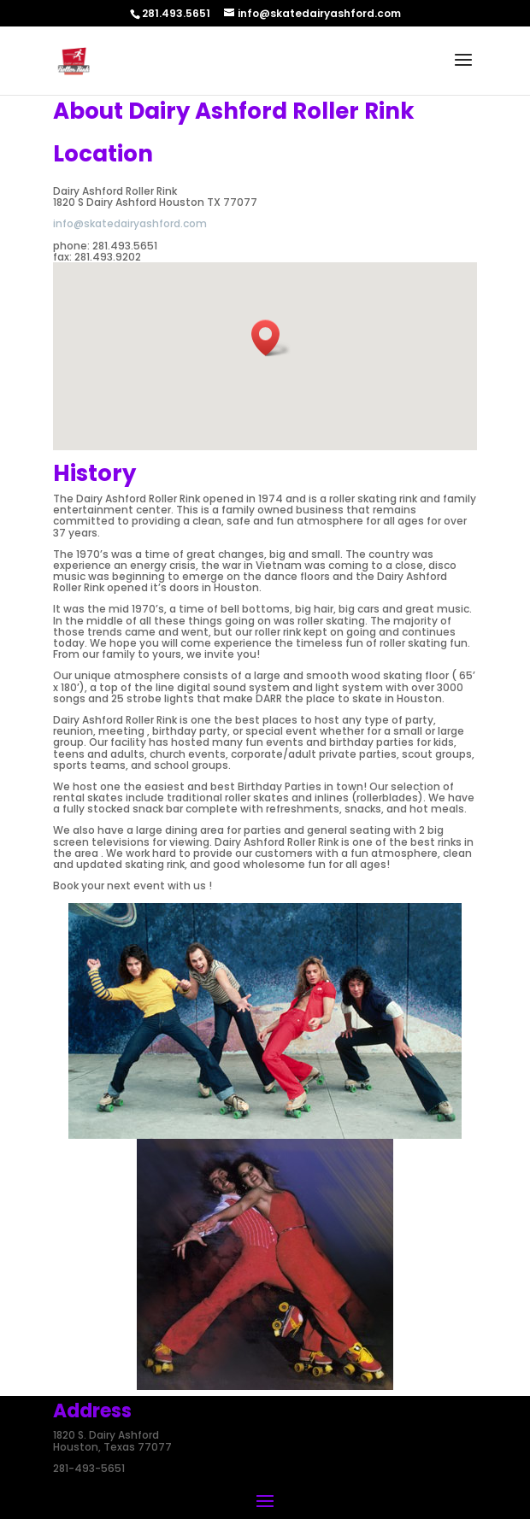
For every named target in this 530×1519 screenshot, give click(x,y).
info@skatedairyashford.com (130, 223)
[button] (271, 338)
